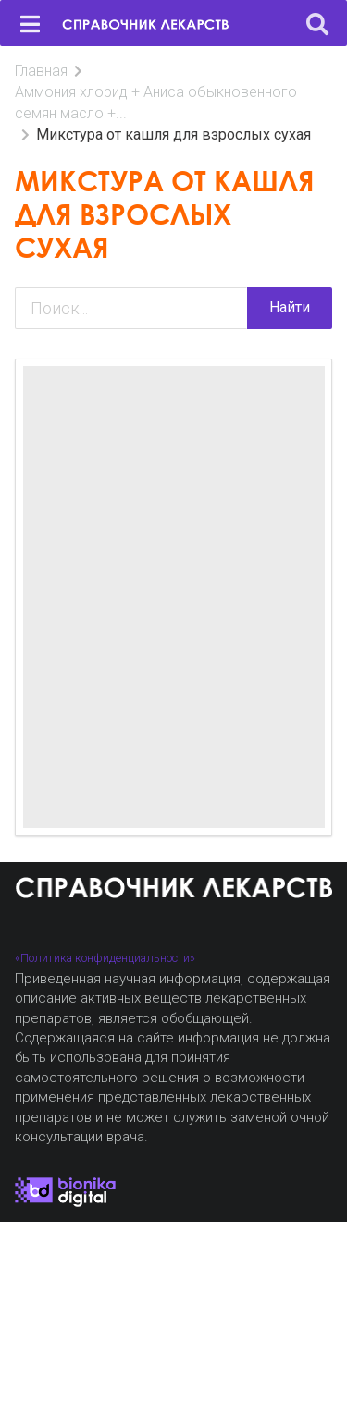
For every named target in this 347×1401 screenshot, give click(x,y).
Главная (41, 70)
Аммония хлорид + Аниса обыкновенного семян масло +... (156, 102)
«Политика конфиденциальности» (105, 958)
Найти (289, 307)
